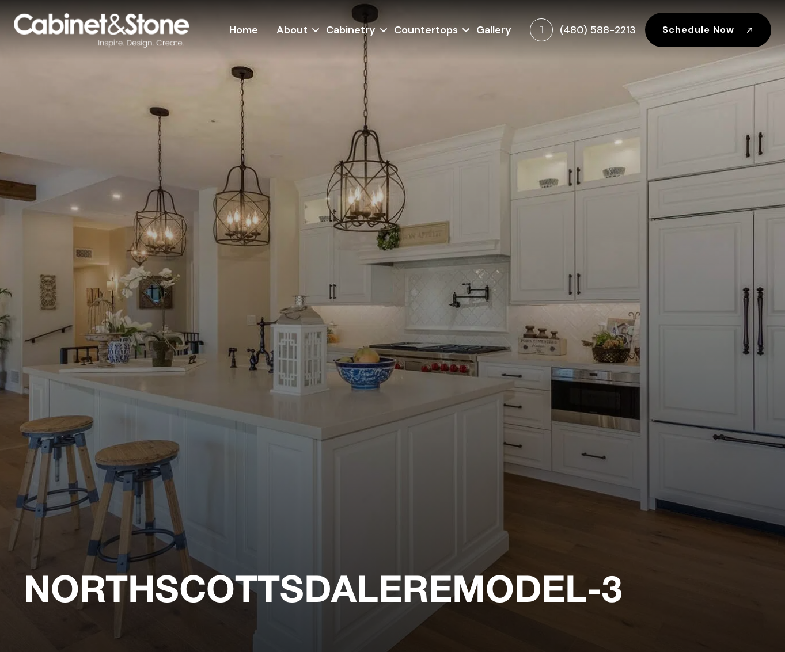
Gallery (493, 30)
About (292, 28)
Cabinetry (351, 28)
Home (243, 30)
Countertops (426, 28)
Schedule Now (708, 30)
